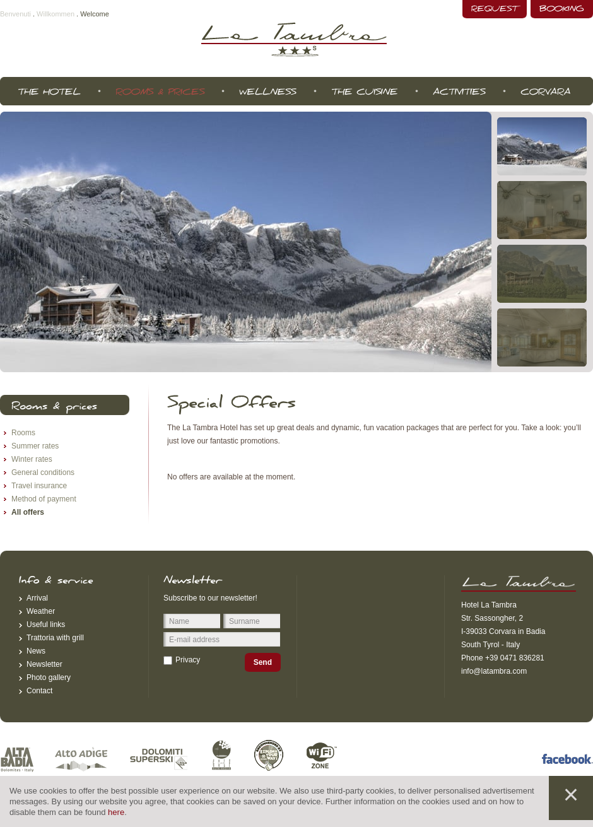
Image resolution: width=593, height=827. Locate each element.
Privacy (187, 659)
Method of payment (43, 499)
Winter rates (31, 459)
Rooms (23, 432)
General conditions (42, 472)
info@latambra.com (494, 671)
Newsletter (44, 664)
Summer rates (35, 446)
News (35, 651)
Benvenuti (15, 14)
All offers (27, 512)
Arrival (37, 598)
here (116, 812)
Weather (40, 611)
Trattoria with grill (55, 637)
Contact (39, 690)
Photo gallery (48, 677)
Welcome (94, 14)
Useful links (45, 624)
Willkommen (55, 14)
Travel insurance (39, 485)
